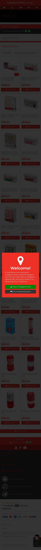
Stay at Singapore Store (20, 287)
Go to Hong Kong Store (20, 292)
